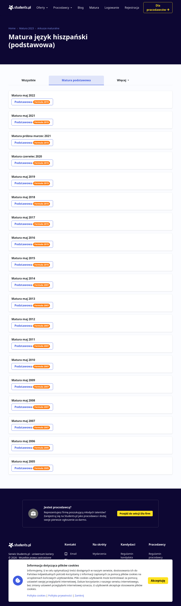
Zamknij (79, 595)
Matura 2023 (26, 28)
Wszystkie (29, 80)
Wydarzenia (99, 553)
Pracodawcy (61, 8)
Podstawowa (32, 102)
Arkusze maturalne (48, 28)
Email (73, 553)
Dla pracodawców (158, 8)
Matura (94, 8)
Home (12, 28)
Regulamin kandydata (127, 555)
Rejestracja (132, 8)
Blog (81, 8)
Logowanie (112, 8)
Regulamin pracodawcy (155, 555)
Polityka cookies (36, 595)
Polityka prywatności (60, 595)
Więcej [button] (121, 80)
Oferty (40, 8)
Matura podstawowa (76, 80)
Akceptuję (158, 581)
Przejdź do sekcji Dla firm (134, 513)
